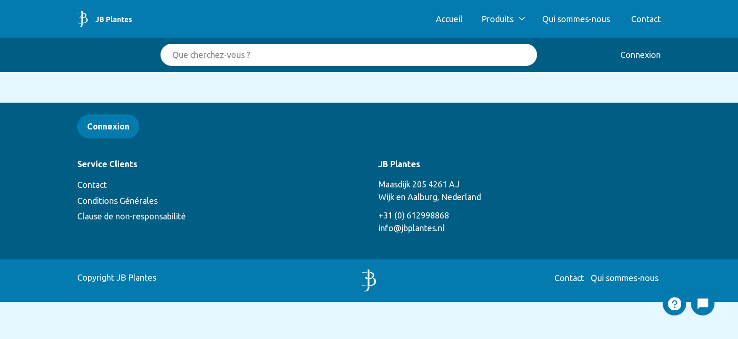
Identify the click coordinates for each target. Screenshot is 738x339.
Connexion (640, 54)
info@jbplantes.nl (411, 228)
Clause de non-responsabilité (131, 216)
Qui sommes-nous (576, 19)
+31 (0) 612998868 (413, 215)
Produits (497, 19)
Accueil (449, 19)
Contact (646, 19)
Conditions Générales (117, 200)
